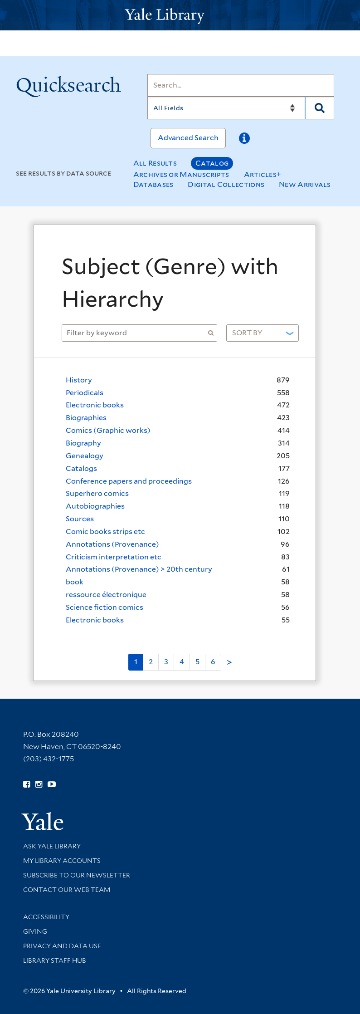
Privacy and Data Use (62, 946)
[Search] (240, 85)
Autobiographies (95, 506)
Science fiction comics (104, 607)
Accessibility (46, 917)
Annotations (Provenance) (112, 544)
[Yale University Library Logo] (180, 15)
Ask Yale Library (52, 846)
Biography (83, 443)
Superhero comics (97, 493)
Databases (153, 184)
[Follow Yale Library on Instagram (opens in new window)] (38, 784)
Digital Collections (226, 184)
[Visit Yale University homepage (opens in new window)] (42, 818)
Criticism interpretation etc (113, 557)
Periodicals (84, 392)
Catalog (212, 163)
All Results (155, 163)
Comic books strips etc (105, 531)
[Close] (298, 243)
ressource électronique (106, 594)
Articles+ (263, 174)
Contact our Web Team (66, 889)
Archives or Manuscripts (181, 174)
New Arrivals (305, 184)
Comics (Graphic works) (108, 430)
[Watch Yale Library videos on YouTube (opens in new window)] (52, 784)
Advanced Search (188, 137)
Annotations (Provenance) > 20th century (139, 569)
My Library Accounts (62, 860)
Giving (35, 931)
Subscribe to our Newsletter (76, 875)
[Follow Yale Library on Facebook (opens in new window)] (26, 784)
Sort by (247, 332)
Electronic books (95, 405)
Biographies (86, 417)
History (79, 380)
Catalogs (81, 468)
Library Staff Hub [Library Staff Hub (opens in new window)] (54, 960)
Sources (80, 518)
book (74, 582)
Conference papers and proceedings (129, 481)
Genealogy (84, 455)
